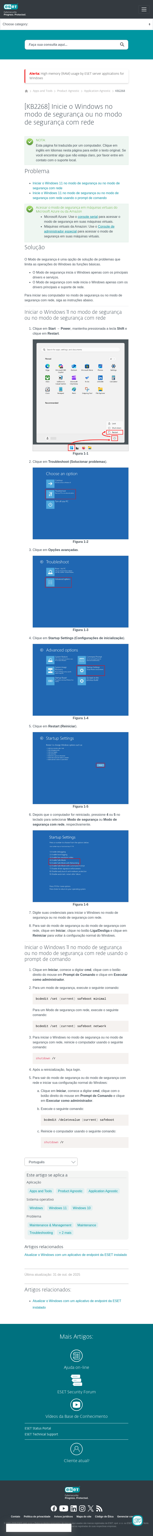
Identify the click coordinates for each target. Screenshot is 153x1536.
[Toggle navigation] (144, 9)
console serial (88, 216)
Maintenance (87, 1225)
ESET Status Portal (38, 1428)
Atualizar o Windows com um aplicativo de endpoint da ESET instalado (75, 1255)
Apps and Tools (42, 91)
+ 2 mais (65, 1232)
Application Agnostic (97, 91)
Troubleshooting (41, 1232)
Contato (15, 1516)
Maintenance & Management (50, 1225)
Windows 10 (82, 1208)
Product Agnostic (68, 91)
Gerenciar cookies (127, 1516)
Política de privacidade (37, 1516)
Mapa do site (83, 1516)
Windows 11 (58, 1208)
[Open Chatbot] (137, 1520)
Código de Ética (104, 1516)
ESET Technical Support (41, 1434)
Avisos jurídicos (63, 1516)
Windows (36, 1208)
